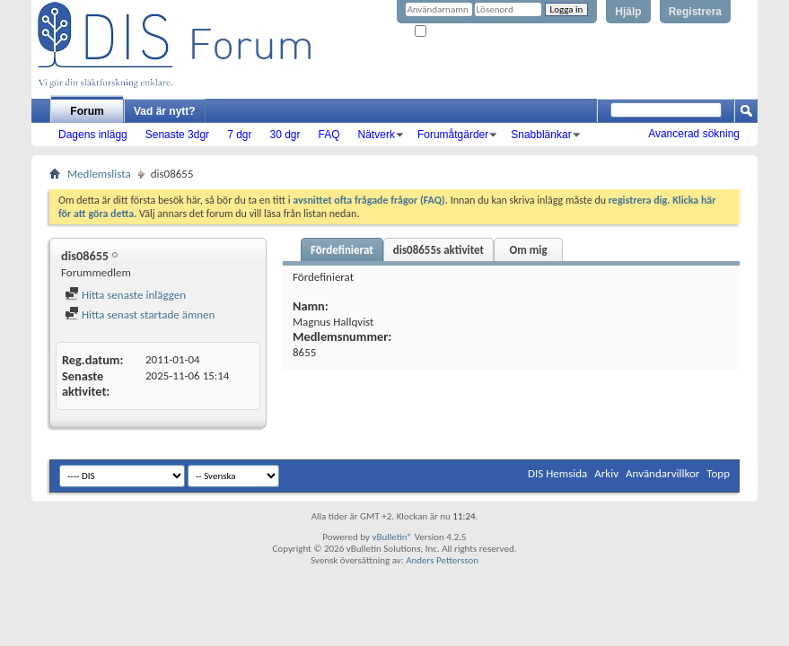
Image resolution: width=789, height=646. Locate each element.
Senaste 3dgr (177, 134)
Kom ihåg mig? (451, 32)
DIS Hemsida (557, 473)
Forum (86, 111)
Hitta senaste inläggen (125, 294)
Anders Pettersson (442, 560)
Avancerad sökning (694, 133)
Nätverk (376, 134)
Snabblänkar (541, 134)
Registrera (695, 11)
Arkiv (606, 473)
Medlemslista (99, 173)
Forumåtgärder (452, 134)
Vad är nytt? (165, 111)
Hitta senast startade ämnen (140, 314)
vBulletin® (392, 537)
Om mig (528, 250)
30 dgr (284, 134)
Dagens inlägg (92, 134)
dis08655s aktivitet (438, 250)
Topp (718, 473)
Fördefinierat (342, 250)
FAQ (329, 134)
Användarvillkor (662, 473)
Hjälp (628, 11)
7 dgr (239, 134)
